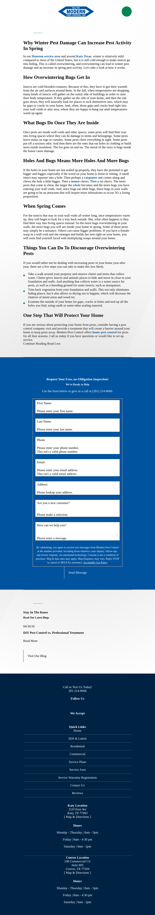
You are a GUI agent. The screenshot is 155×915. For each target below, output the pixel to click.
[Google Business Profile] (82, 705)
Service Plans (77, 762)
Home (77, 730)
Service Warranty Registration (77, 777)
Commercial (77, 754)
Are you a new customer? (53, 503)
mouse (75, 181)
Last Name (44, 421)
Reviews (77, 793)
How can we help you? (51, 525)
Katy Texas (83, 56)
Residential (77, 746)
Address (42, 484)
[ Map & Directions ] (77, 817)
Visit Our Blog (37, 656)
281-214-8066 (77, 691)
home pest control (104, 332)
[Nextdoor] (91, 705)
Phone (41, 440)
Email (41, 462)
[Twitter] (73, 705)
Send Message (77, 572)
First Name (44, 403)
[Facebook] (63, 705)
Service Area (77, 769)
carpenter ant (93, 177)
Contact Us (77, 785)
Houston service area (46, 56)
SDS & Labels (77, 738)
